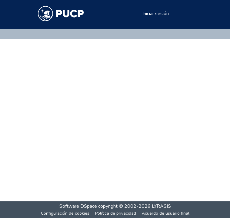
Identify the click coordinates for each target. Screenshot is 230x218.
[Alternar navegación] (183, 13)
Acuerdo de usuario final (165, 213)
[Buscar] (128, 13)
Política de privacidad (115, 213)
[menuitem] (137, 13)
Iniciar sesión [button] (155, 13)
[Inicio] (61, 13)
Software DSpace (78, 206)
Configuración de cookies (65, 213)
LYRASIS (161, 206)
